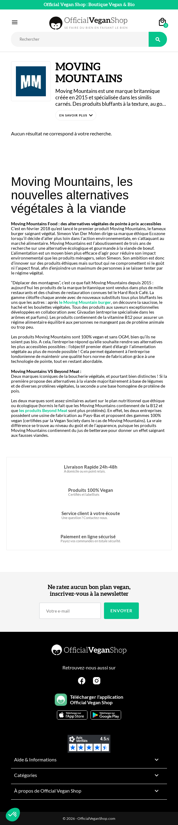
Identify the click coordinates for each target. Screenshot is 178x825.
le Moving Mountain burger (84, 302)
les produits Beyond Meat (43, 410)
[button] (75, 115)
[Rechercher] (80, 39)
